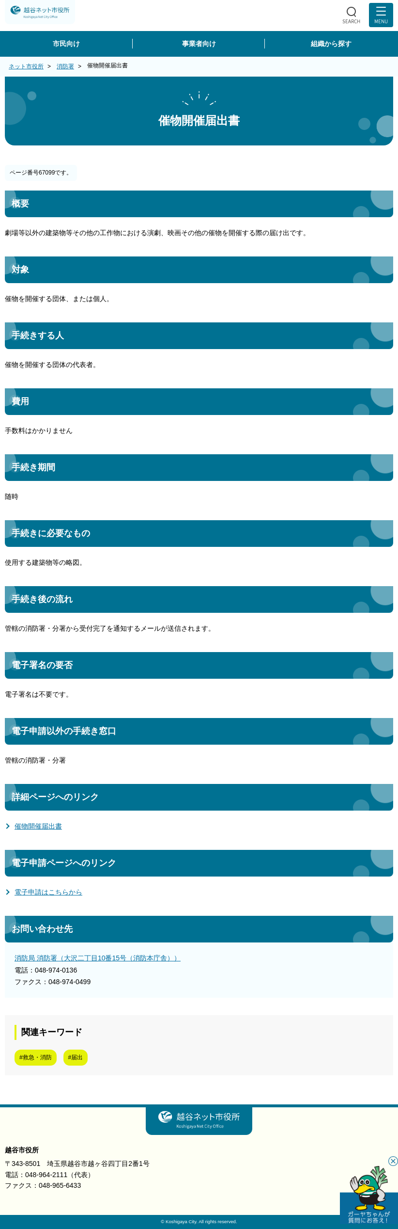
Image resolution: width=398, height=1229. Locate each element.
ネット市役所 (26, 66)
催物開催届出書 (38, 826)
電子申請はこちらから (48, 892)
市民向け (66, 44)
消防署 (65, 66)
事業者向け (199, 44)
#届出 (75, 1057)
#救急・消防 (35, 1057)
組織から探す (331, 44)
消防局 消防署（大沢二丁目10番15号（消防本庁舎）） (98, 958)
